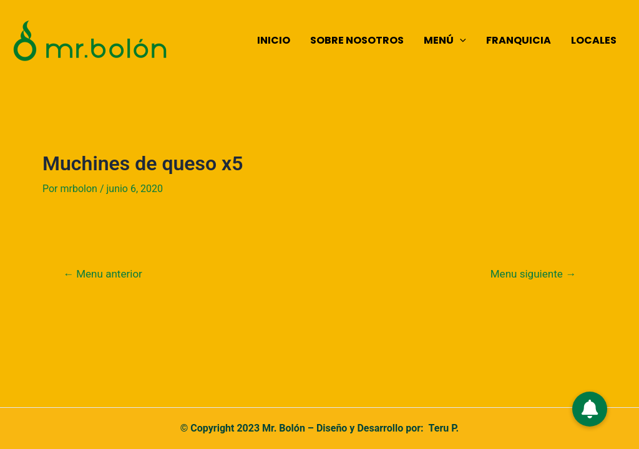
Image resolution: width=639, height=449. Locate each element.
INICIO (273, 40)
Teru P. (444, 428)
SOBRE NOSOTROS (357, 40)
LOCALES (594, 40)
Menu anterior (102, 274)
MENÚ (445, 40)
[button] (589, 409)
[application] (460, 40)
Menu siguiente (533, 274)
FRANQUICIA (518, 40)
